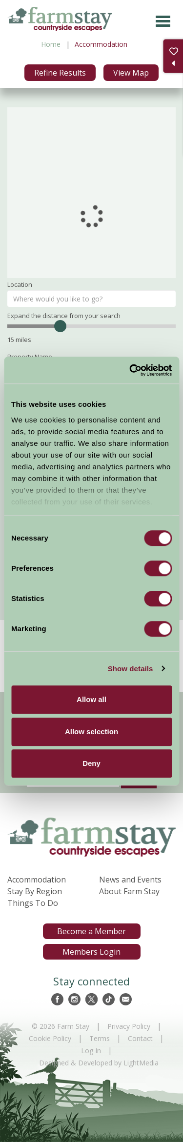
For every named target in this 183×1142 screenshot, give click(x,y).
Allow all (91, 699)
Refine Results (60, 72)
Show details (130, 668)
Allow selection (91, 731)
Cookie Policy (50, 1038)
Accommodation (36, 879)
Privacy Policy (128, 1026)
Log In (91, 1050)
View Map (131, 72)
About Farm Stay (129, 891)
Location (19, 284)
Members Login (91, 951)
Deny (91, 763)
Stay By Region (34, 891)
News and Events (130, 879)
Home (51, 44)
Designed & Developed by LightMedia (99, 1062)
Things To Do (32, 903)
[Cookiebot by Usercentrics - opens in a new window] (130, 370)
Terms (99, 1038)
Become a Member (91, 931)
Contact (140, 1038)
